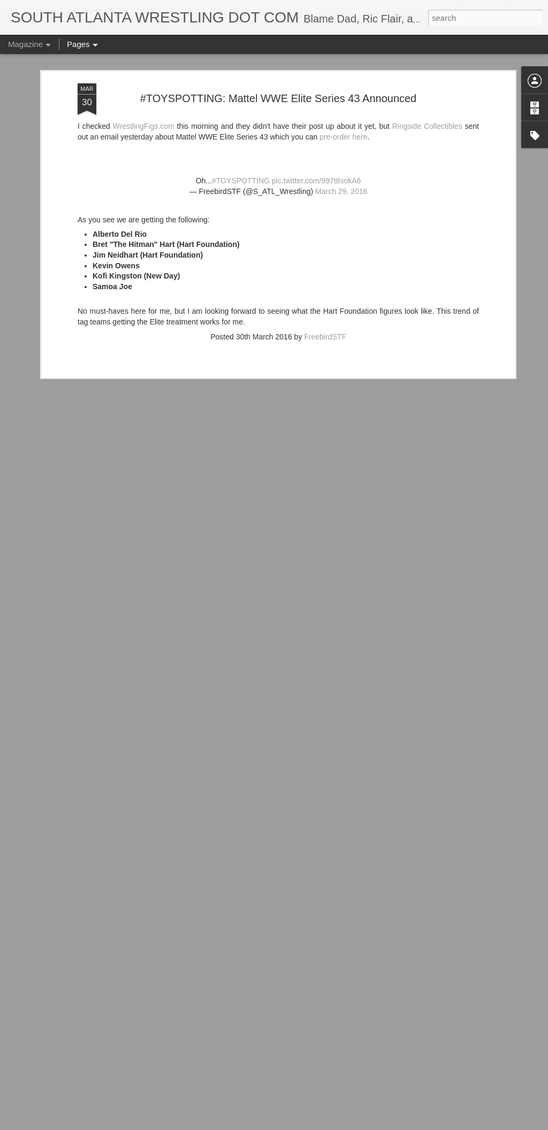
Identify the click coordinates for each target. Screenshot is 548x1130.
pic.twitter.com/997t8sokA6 (316, 128)
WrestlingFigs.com (143, 73)
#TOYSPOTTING (241, 128)
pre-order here (343, 84)
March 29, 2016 (341, 138)
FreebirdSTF (325, 284)
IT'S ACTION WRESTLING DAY (227, 1118)
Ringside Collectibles (427, 73)
